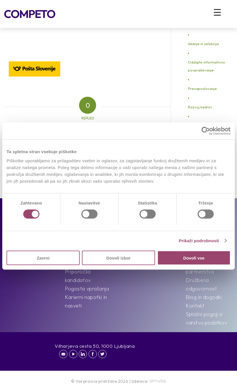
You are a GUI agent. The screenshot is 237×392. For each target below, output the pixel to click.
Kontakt (195, 305)
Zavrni (43, 257)
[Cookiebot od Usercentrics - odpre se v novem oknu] (205, 131)
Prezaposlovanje (202, 88)
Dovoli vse (193, 257)
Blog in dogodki (204, 297)
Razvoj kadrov (200, 107)
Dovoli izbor (118, 257)
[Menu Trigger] (217, 12)
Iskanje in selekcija (203, 43)
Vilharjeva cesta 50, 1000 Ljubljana (95, 346)
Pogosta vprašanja (87, 288)
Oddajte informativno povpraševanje (206, 66)
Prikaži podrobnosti (199, 240)
